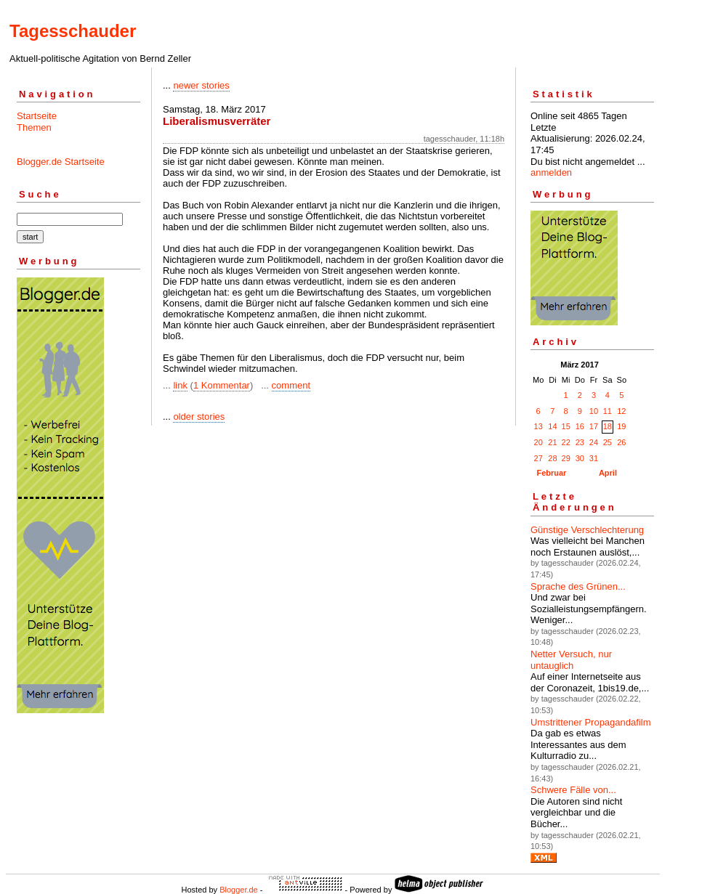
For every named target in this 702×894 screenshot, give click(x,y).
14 (552, 426)
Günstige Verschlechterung (587, 529)
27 (538, 458)
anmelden (551, 172)
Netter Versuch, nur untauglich (571, 660)
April (608, 472)
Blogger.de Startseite (61, 161)
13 (538, 426)
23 (580, 442)
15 (566, 426)
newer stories (201, 85)
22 (566, 442)
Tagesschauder (72, 31)
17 (593, 426)
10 (593, 411)
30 (580, 458)
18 (607, 426)
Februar (551, 472)
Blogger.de (238, 889)
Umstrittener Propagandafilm (590, 722)
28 (552, 458)
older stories (199, 416)
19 (621, 426)
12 (621, 411)
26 (621, 442)
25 (607, 442)
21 (552, 442)
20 (538, 442)
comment (291, 385)
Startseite (37, 115)
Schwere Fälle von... (573, 789)
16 (580, 426)
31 (593, 458)
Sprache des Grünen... (578, 586)
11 (607, 411)
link (180, 385)
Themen (34, 127)
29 (566, 458)
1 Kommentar (221, 385)
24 (593, 442)
